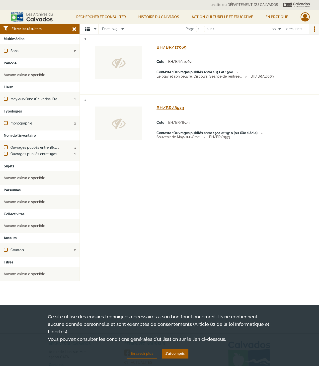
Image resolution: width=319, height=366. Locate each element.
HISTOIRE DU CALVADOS (158, 17)
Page (190, 29)
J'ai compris (175, 354)
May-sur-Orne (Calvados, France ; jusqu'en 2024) (49, 99)
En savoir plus (142, 354)
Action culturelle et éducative (222, 17)
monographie (21, 123)
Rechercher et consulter (101, 17)
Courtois (17, 250)
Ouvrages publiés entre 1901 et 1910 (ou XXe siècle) (52, 154)
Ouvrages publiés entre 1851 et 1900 (40, 147)
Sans (14, 51)
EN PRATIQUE (276, 17)
